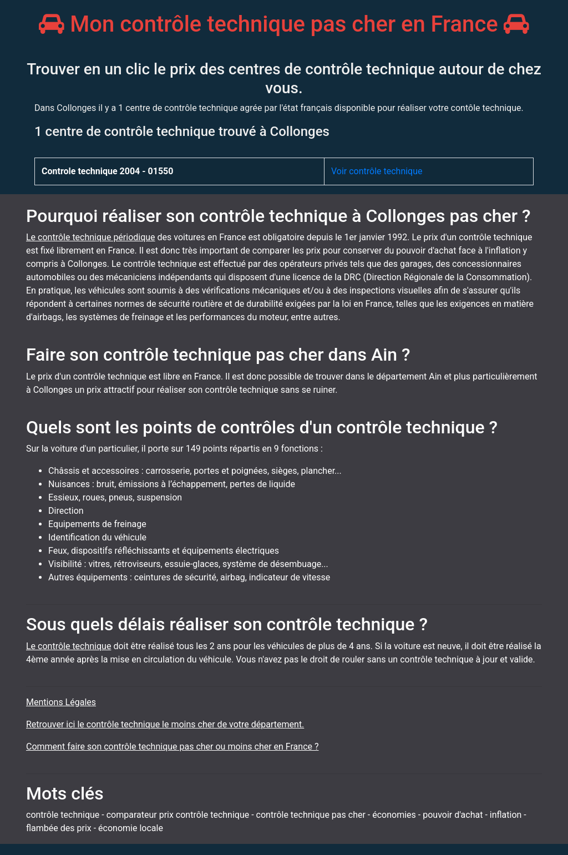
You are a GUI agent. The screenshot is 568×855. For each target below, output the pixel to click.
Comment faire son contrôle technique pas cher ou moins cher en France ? (172, 746)
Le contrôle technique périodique (90, 237)
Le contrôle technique (68, 646)
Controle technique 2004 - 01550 (107, 171)
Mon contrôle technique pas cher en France (284, 24)
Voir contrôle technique (377, 171)
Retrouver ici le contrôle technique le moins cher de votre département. (165, 724)
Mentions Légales (61, 702)
